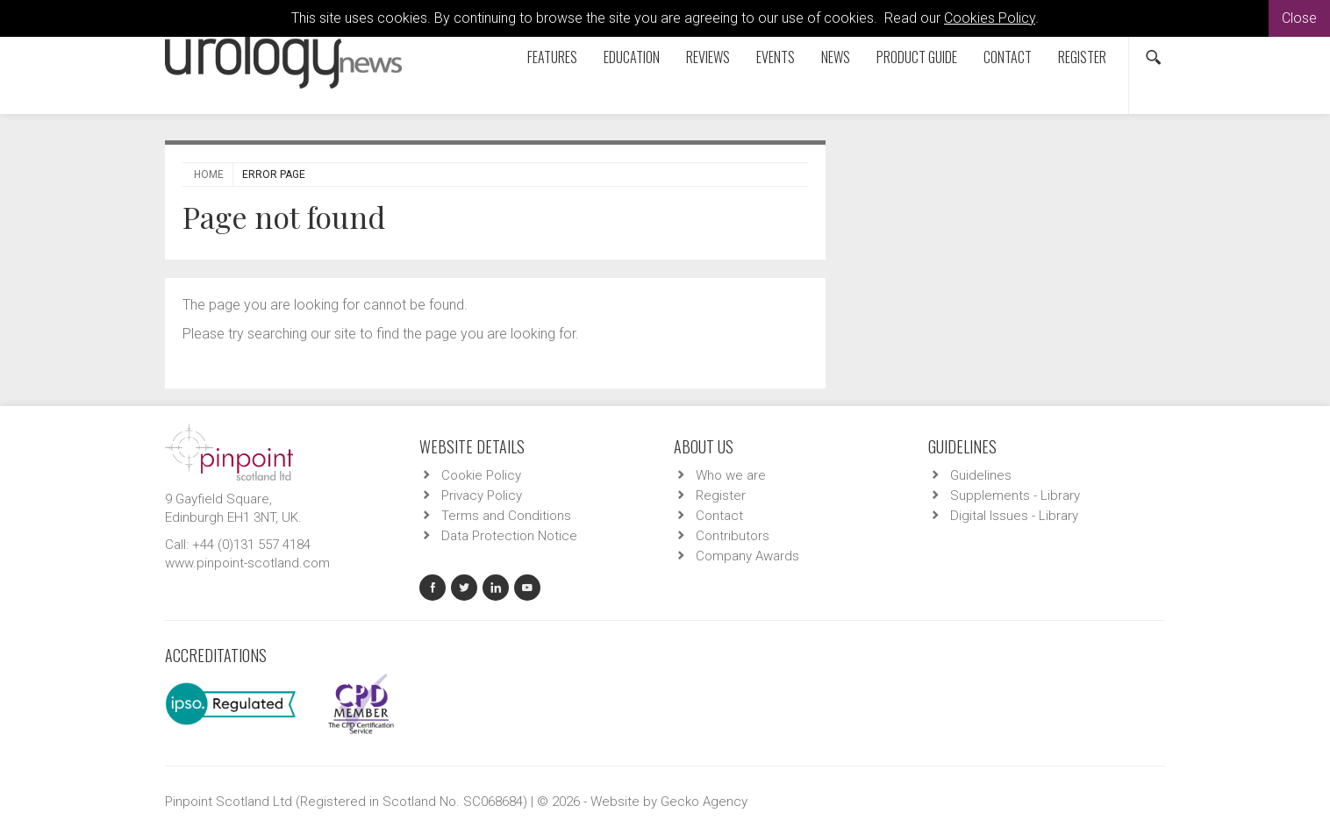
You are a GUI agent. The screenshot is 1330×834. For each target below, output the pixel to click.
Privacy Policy (481, 495)
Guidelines (981, 475)
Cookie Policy (481, 475)
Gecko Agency (704, 801)
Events (775, 57)
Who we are (731, 475)
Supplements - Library (1015, 495)
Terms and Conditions (506, 516)
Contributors (732, 536)
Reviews (708, 57)
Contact (1007, 57)
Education (632, 57)
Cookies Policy (989, 18)
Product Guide (916, 57)
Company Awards (747, 556)
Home (209, 174)
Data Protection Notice (509, 536)
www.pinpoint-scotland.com (247, 563)
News (835, 57)
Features (552, 57)
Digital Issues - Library (1014, 516)
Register (1082, 57)
